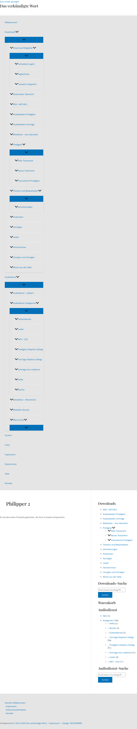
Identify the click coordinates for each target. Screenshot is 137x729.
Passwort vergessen (26, 84)
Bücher (20, 389)
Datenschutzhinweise (16, 709)
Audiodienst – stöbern (22, 293)
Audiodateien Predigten (22, 114)
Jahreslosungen (23, 207)
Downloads (12, 32)
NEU (105, 615)
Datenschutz (11, 464)
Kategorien (108, 620)
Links (7, 445)
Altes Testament (24, 160)
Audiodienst (12, 277)
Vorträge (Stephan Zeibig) (28, 359)
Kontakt (8, 483)
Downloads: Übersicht (22, 94)
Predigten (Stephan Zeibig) (29, 349)
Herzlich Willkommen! (15, 702)
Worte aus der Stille (21, 267)
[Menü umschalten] (24, 40)
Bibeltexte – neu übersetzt (24, 134)
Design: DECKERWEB (72, 723)
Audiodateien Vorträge (22, 124)
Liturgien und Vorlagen (22, 257)
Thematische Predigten (27, 180)
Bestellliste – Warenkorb (23, 399)
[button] (17, 32)
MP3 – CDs (21, 339)
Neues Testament (25, 170)
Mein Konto (18, 419)
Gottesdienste (23, 319)
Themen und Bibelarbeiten (25, 190)
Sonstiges (16, 227)
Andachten (16, 217)
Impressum (10, 454)
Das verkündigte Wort (19, 5)
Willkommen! (11, 22)
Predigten (17, 144)
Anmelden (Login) (25, 64)
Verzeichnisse (18, 247)
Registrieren (22, 74)
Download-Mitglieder (23, 48)
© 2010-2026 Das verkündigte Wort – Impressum (36, 723)
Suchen (8, 435)
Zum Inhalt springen (9, 1)
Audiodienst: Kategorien (24, 303)
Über (7, 473)
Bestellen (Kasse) (19, 409)
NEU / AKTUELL (18, 104)
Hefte (19, 379)
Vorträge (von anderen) (27, 369)
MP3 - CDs (114, 661)
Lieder (14, 237)
